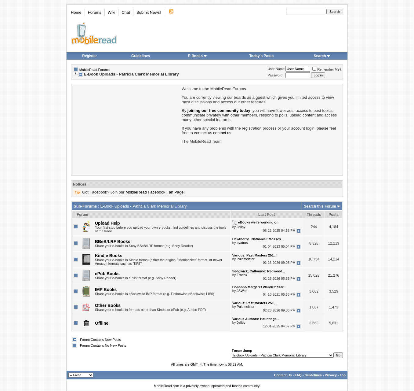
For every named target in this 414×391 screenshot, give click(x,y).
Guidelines (140, 56)
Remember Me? (326, 69)
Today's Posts (261, 56)
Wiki (111, 12)
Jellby (241, 227)
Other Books (108, 305)
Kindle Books (108, 255)
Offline (101, 323)
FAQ (298, 375)
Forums (94, 12)
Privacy (331, 375)
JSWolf (242, 291)
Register (89, 56)
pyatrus (242, 243)
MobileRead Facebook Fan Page (154, 192)
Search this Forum (320, 206)
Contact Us (283, 375)
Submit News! (148, 12)
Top (343, 375)
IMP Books (106, 289)
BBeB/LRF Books (112, 241)
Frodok (242, 275)
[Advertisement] (126, 129)
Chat (126, 12)
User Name (276, 69)
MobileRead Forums (94, 70)
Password (275, 75)
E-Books (197, 56)
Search (322, 56)
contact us (222, 133)
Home (76, 12)
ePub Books (107, 273)
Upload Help (107, 223)
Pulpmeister (245, 259)
